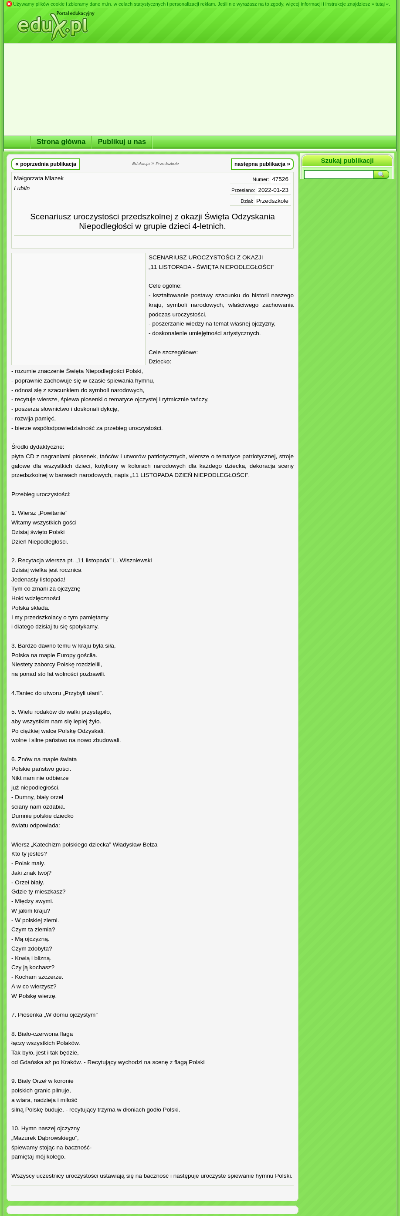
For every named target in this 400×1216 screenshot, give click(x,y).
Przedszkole (272, 201)
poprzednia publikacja (45, 163)
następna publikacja (262, 163)
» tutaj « (380, 4)
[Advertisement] (78, 309)
